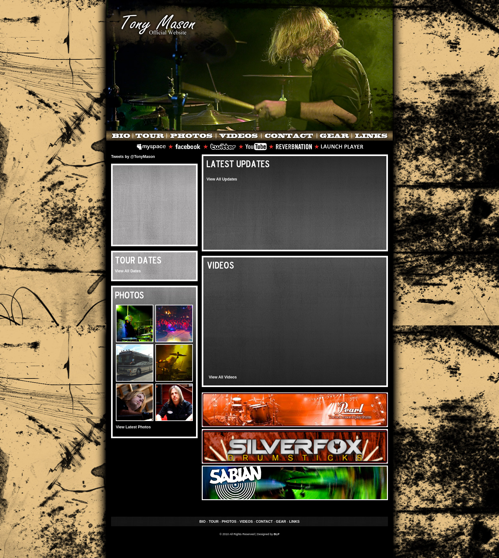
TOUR (214, 521)
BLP (276, 534)
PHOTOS (229, 521)
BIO (203, 521)
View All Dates (128, 271)
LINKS (294, 521)
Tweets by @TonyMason (133, 156)
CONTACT (264, 521)
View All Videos (223, 377)
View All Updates (222, 179)
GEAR (281, 521)
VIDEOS (246, 521)
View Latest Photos (133, 427)
